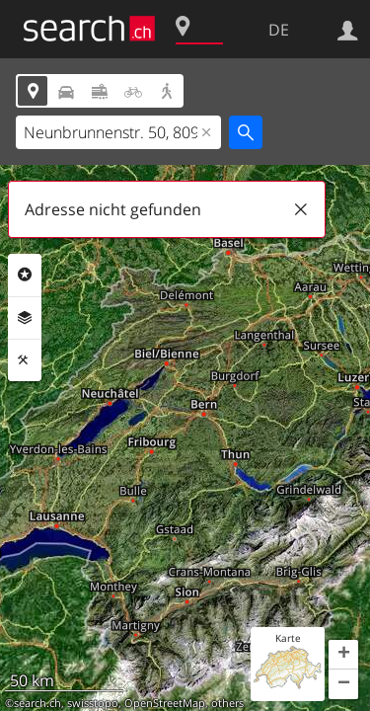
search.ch (37, 703)
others (227, 703)
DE (278, 29)
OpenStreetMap (164, 703)
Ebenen (24, 318)
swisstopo (92, 703)
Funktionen (24, 360)
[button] (343, 655)
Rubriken (24, 274)
